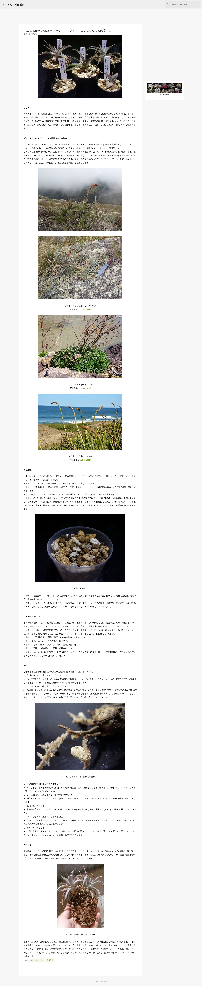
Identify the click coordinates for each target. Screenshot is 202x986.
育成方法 (50, 960)
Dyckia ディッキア (36, 960)
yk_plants (16, 4)
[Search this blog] (185, 4)
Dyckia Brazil (85, 309)
